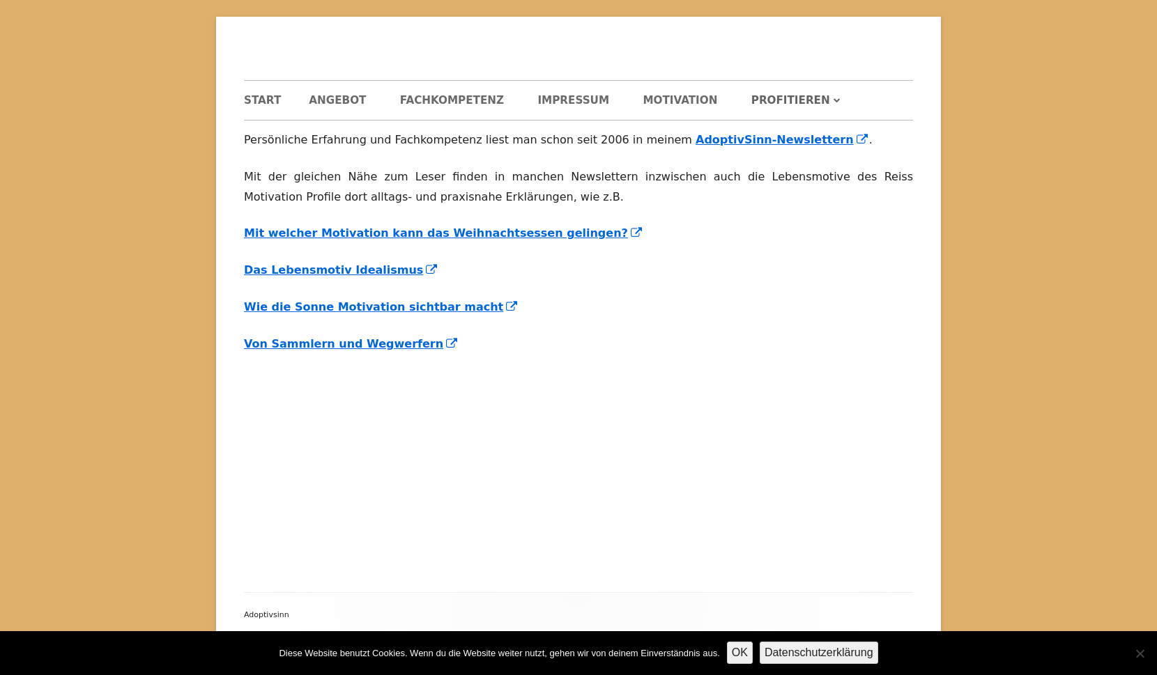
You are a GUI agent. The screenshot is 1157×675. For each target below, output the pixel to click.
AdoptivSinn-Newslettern (782, 139)
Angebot (337, 100)
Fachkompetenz (452, 100)
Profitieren (790, 100)
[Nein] (1140, 653)
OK (740, 652)
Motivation (680, 100)
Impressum (573, 100)
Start (262, 100)
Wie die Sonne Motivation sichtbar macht (381, 306)
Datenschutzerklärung (819, 652)
